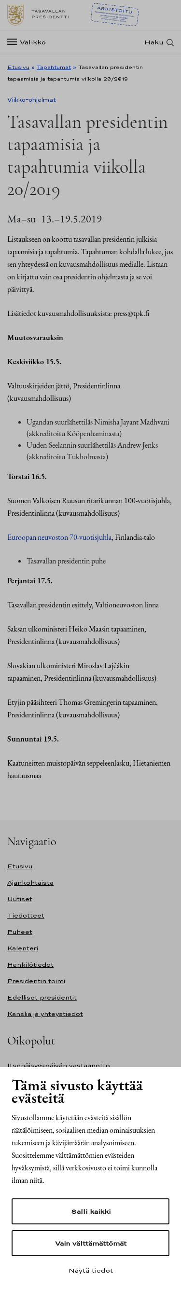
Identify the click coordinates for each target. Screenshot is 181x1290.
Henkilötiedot (30, 965)
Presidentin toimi (36, 981)
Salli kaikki (91, 1211)
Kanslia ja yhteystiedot (45, 1014)
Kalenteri (22, 948)
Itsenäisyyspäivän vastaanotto (58, 1065)
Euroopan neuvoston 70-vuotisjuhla (59, 537)
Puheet (19, 932)
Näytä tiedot (91, 1270)
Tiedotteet (25, 915)
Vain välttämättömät (90, 1243)
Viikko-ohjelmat (31, 100)
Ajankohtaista (30, 882)
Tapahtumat (54, 67)
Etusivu (18, 67)
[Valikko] (29, 42)
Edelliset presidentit (42, 997)
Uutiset (19, 899)
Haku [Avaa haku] (154, 42)
